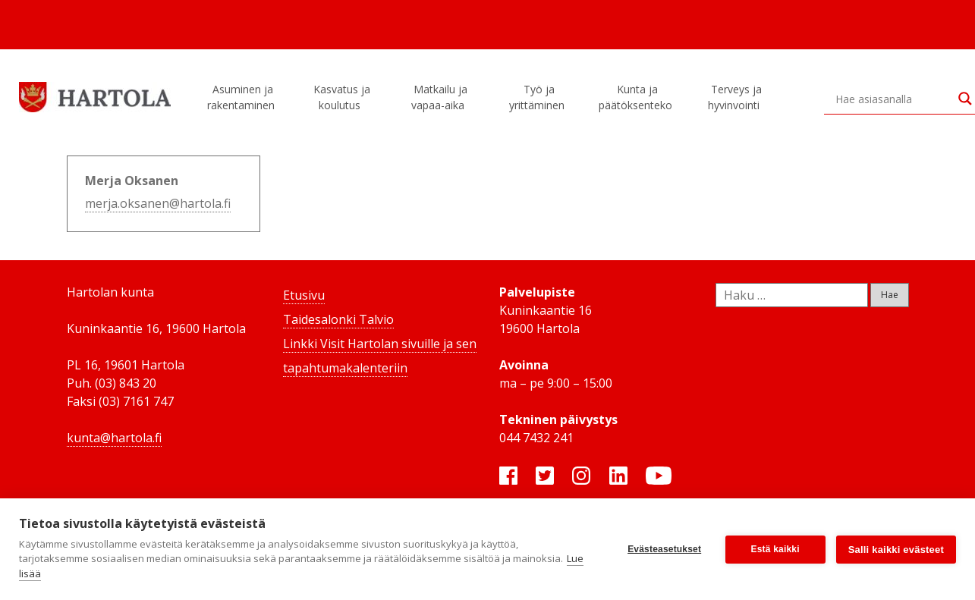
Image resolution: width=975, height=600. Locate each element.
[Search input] (893, 98)
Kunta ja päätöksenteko (638, 97)
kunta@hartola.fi (114, 437)
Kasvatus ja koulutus (341, 97)
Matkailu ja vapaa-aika (440, 97)
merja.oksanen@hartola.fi (158, 203)
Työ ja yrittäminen (539, 97)
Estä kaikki (775, 549)
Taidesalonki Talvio (338, 319)
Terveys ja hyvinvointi (736, 97)
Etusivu (304, 295)
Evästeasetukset (664, 549)
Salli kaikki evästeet (896, 549)
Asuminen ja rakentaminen (243, 97)
